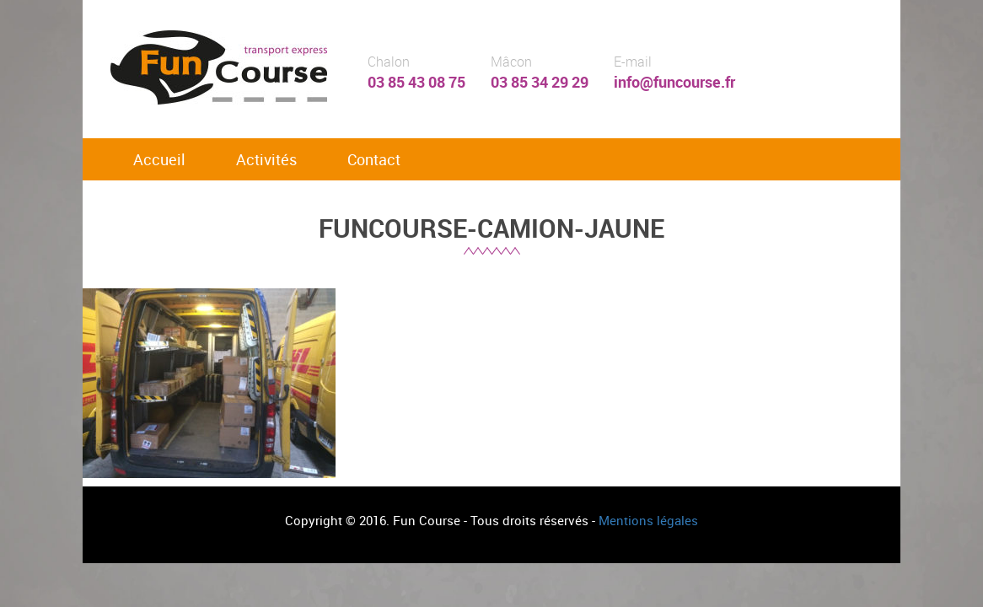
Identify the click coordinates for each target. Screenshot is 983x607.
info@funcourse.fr (674, 82)
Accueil (159, 159)
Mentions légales (648, 520)
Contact (373, 159)
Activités (266, 159)
